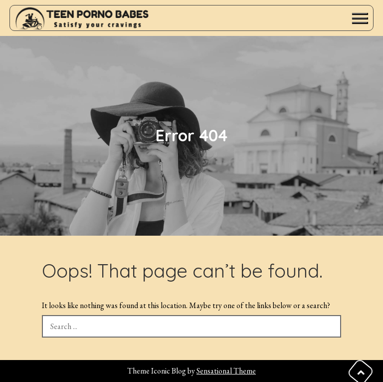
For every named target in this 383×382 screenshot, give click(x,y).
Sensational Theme (226, 371)
